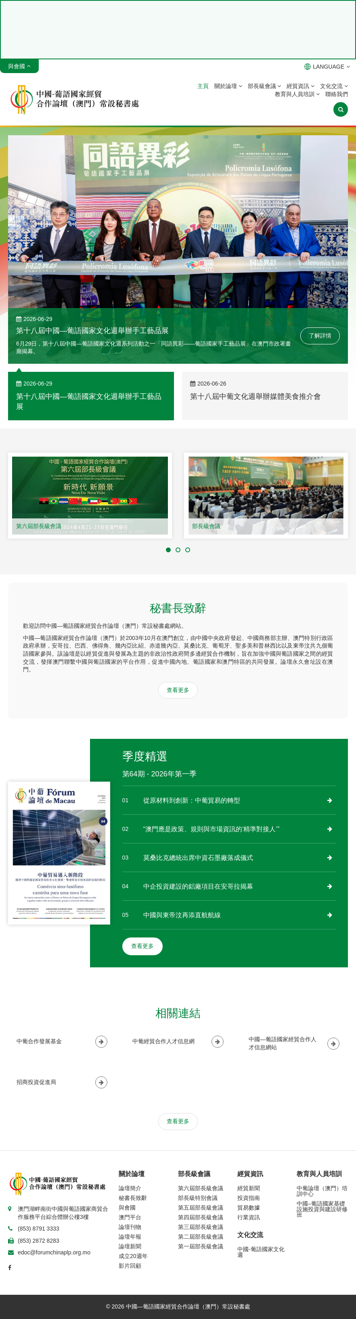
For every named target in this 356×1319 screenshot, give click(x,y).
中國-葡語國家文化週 (261, 1252)
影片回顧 (130, 1265)
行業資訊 (248, 1217)
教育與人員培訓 (297, 94)
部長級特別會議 (198, 1198)
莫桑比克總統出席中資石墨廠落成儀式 (198, 857)
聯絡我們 (336, 94)
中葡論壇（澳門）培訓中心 (322, 1191)
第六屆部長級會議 (38, 526)
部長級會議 (264, 86)
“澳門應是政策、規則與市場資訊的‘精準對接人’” (211, 829)
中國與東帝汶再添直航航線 (182, 915)
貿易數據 (248, 1207)
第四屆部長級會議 (200, 1217)
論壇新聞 (130, 1246)
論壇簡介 (130, 1188)
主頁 (203, 86)
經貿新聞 (248, 1188)
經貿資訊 (300, 86)
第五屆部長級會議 (200, 1207)
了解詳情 (320, 335)
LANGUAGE (327, 66)
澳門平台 (130, 1217)
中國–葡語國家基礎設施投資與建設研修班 (322, 1209)
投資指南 (248, 1198)
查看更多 (178, 690)
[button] (168, 549)
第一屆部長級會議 (200, 1246)
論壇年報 (130, 1236)
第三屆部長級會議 (200, 1227)
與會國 (127, 1207)
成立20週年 (133, 1256)
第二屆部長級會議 (200, 1236)
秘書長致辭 (133, 1198)
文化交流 (334, 86)
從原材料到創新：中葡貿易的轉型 (191, 800)
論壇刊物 (130, 1227)
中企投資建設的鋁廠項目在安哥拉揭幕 (198, 886)
